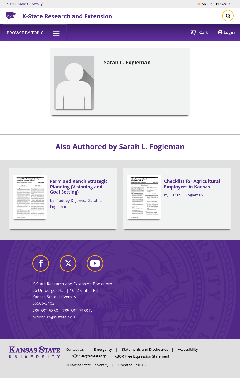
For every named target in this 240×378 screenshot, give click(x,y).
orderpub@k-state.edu (53, 317)
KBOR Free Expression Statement (142, 356)
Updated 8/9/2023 (133, 365)
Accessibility (188, 349)
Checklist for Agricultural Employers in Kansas (192, 184)
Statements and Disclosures (145, 349)
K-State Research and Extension (67, 16)
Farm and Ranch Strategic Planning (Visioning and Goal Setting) (78, 186)
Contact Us (75, 349)
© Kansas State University (87, 365)
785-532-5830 (45, 310)
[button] (35, 32)
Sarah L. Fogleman (186, 195)
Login (226, 32)
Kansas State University (24, 3)
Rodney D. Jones (70, 200)
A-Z (225, 3)
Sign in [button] (204, 3)
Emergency (103, 349)
